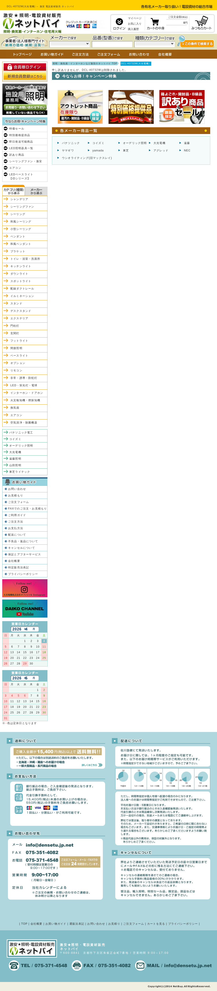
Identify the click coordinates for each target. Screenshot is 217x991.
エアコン (15, 167)
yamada (98, 150)
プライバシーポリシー (23, 574)
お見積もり (15, 495)
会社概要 (14, 561)
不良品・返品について (23, 541)
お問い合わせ (17, 489)
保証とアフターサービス (24, 554)
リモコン (16, 370)
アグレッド (160, 150)
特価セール (16, 128)
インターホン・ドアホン (26, 392)
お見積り (114, 923)
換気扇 (14, 407)
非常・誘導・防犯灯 (23, 378)
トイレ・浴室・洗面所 (25, 258)
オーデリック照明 (135, 143)
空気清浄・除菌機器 (23, 422)
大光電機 (159, 143)
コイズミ (98, 143)
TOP (24, 923)
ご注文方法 (15, 521)
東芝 (126, 150)
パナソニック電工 (21, 432)
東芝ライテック (19, 471)
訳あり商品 (16, 154)
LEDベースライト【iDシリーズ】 (21, 176)
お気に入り (135, 23)
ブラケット (17, 251)
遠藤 (187, 143)
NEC (187, 150)
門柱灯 (14, 325)
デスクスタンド (20, 311)
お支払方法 (15, 528)
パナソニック (71, 143)
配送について (17, 534)
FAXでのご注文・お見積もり (27, 508)
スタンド (16, 303)
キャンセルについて (21, 547)
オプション (17, 363)
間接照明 (16, 348)
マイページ (135, 18)
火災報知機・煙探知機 (25, 400)
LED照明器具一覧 (21, 148)
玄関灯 (14, 333)
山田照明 (15, 465)
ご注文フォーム (18, 502)
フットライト (19, 340)
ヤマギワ (68, 150)
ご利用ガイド (17, 515)
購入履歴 (133, 29)
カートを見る (156, 923)
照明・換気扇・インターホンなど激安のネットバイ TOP (85, 63)
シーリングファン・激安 (25, 161)
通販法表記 (76, 923)
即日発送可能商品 (21, 141)
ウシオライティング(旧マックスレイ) (87, 158)
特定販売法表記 (18, 567)
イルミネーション (22, 296)
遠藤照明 (15, 458)
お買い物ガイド (55, 923)
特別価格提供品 (19, 135)
